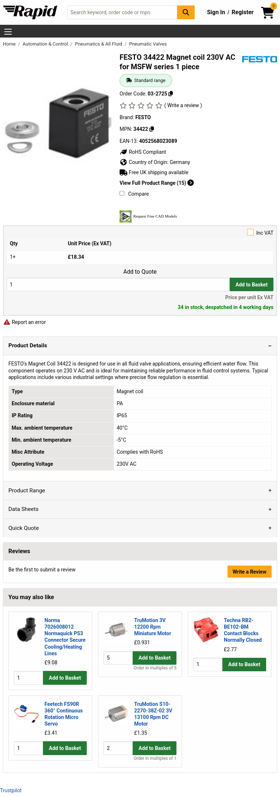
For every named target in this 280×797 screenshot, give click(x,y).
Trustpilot (11, 790)
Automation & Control (46, 44)
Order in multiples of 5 (154, 681)
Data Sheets (23, 509)
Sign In (216, 12)
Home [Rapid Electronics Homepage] (10, 44)
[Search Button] (186, 12)
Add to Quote (139, 272)
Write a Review (250, 572)
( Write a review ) (183, 105)
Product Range (26, 490)
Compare (134, 194)
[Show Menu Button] (8, 32)
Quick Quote (23, 528)
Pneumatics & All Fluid (99, 44)
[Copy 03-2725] (170, 93)
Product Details (27, 345)
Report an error (24, 322)
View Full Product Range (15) (157, 183)
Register (242, 12)
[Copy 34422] (151, 129)
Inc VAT (140, 232)
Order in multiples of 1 (154, 758)
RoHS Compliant (143, 152)
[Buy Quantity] (118, 284)
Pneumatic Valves (148, 44)
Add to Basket (252, 285)
